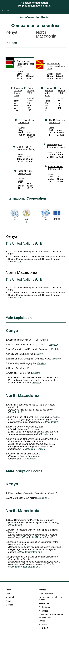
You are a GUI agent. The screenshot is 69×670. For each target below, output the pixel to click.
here (20, 261)
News (8, 593)
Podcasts (42, 624)
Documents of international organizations (50, 615)
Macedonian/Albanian (29, 552)
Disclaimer (10, 605)
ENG (8, 10)
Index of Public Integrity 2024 (25, 172)
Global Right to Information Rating (26, 148)
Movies (41, 621)
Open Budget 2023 (30, 90)
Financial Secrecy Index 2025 (18, 92)
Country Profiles (45, 593)
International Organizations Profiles (50, 598)
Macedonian (15, 412)
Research (10, 597)
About (8, 601)
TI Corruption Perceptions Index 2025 (25, 64)
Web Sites (43, 611)
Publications (44, 607)
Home (8, 590)
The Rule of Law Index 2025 (26, 121)
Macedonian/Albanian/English (37, 537)
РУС (3, 10)
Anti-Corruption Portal (34, 17)
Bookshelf (43, 628)
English (44, 340)
